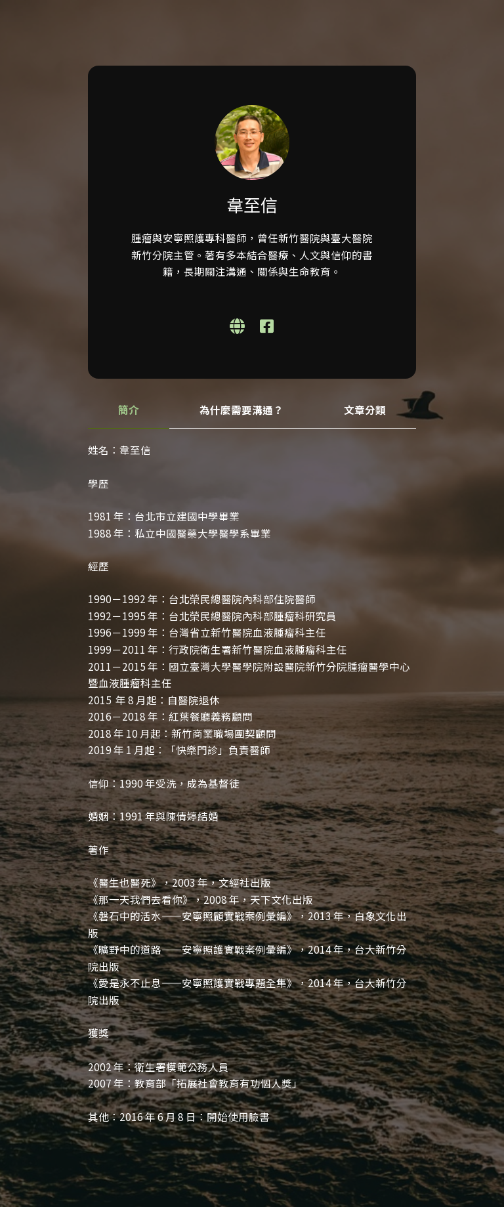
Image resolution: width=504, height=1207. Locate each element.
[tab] (128, 410)
